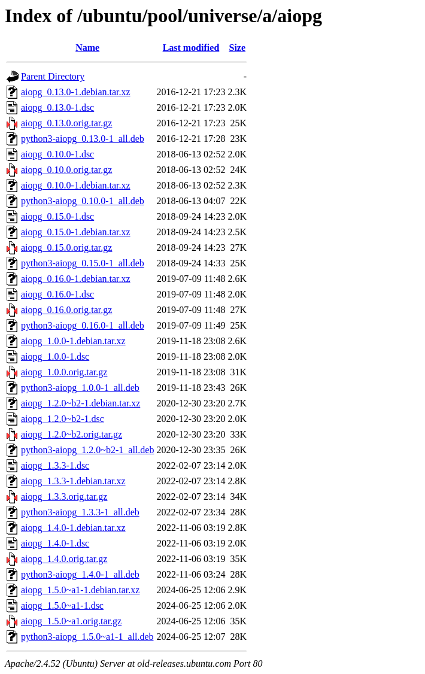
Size (237, 47)
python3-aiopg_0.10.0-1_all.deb (82, 201)
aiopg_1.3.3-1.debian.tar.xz (73, 481)
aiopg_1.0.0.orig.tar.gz (64, 372)
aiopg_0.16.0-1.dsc (57, 294)
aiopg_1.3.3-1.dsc (55, 465)
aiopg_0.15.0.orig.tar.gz (66, 247)
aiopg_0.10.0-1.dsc (57, 154)
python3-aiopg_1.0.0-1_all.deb (80, 387)
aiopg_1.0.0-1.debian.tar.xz (73, 341)
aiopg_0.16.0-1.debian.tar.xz (75, 279)
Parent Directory (52, 76)
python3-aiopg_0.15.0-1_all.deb (82, 263)
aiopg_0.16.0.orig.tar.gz (66, 310)
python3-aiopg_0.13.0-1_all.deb (82, 138)
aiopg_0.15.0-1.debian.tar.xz (75, 232)
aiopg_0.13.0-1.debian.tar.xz (75, 92)
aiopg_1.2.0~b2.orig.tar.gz (71, 434)
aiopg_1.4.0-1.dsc (55, 543)
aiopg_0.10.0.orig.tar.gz (66, 170)
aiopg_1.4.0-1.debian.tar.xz (73, 528)
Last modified (191, 47)
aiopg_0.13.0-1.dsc (57, 107)
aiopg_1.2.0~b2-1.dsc (62, 419)
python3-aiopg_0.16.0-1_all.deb (82, 325)
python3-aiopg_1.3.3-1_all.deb (80, 512)
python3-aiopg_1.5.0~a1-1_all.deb (87, 637)
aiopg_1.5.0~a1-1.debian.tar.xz (80, 590)
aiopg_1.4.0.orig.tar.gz (64, 559)
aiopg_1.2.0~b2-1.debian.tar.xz (80, 403)
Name (87, 47)
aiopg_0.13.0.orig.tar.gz (66, 123)
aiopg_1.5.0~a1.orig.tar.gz (71, 621)
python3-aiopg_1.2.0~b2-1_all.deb (87, 450)
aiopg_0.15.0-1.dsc (57, 216)
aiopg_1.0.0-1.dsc (55, 356)
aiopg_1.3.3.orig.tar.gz (64, 496)
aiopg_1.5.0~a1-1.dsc (62, 605)
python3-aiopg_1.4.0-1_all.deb (80, 574)
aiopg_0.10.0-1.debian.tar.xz (75, 185)
